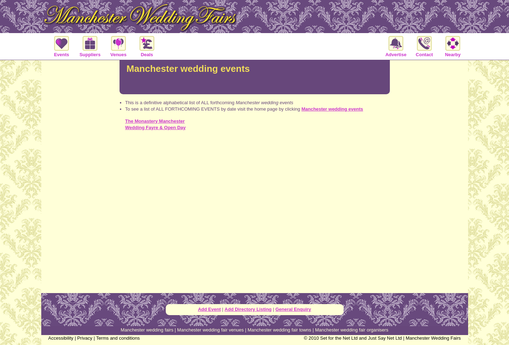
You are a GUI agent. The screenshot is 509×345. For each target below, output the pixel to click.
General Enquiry (293, 309)
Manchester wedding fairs (147, 330)
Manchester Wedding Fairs (433, 338)
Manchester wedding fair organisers (351, 330)
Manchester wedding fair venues (210, 330)
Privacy (84, 338)
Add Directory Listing (247, 309)
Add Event (209, 309)
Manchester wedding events (332, 109)
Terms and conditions (118, 338)
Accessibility (61, 338)
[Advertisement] (255, 167)
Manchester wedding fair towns (279, 330)
